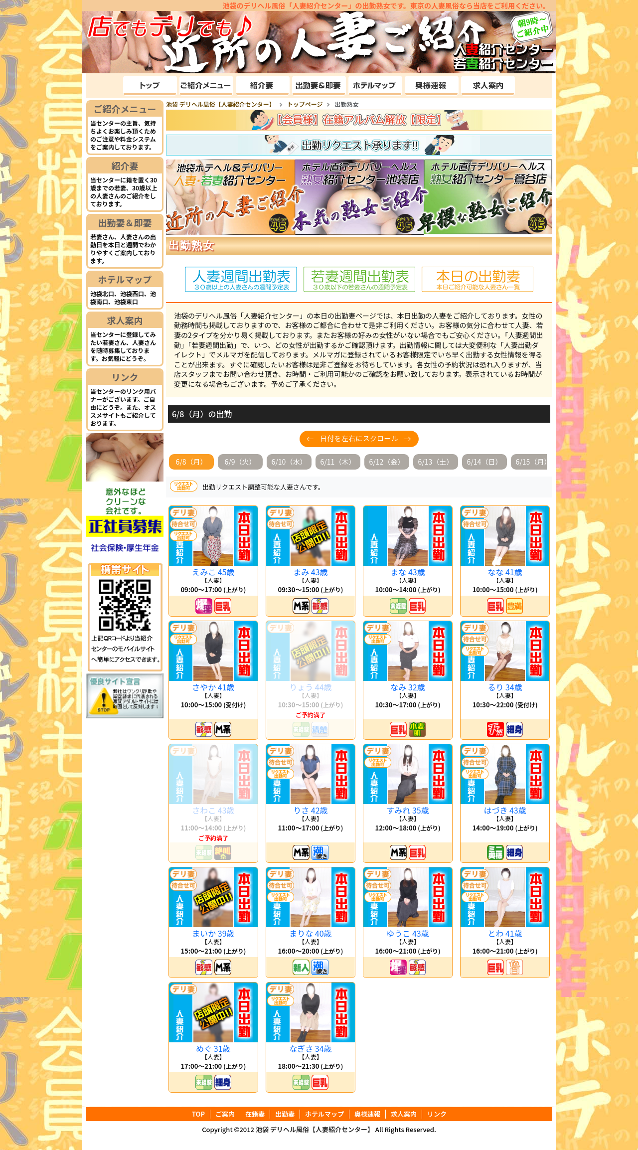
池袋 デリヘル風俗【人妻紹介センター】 (315, 1129)
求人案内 (125, 320)
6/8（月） (191, 462)
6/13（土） (436, 462)
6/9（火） (240, 462)
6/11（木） (338, 462)
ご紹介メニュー (125, 108)
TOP (198, 1114)
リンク (125, 376)
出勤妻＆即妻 (125, 222)
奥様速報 (367, 1114)
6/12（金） (387, 462)
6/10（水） (289, 462)
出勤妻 (285, 1114)
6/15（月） (533, 462)
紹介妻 (125, 165)
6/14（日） (484, 462)
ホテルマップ (125, 279)
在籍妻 (255, 1114)
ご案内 (225, 1114)
